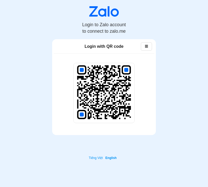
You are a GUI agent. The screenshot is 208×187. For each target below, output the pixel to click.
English (110, 158)
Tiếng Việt (96, 158)
